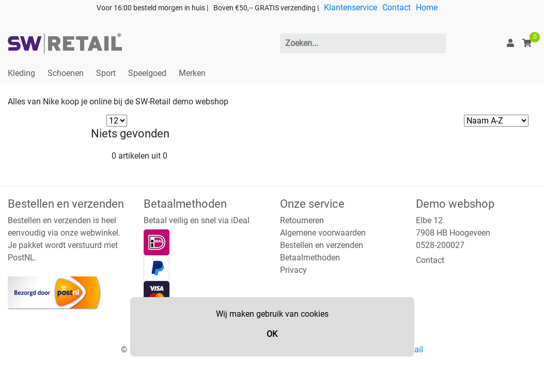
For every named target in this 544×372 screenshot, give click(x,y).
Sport (106, 73)
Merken (192, 73)
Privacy (293, 270)
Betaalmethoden (310, 257)
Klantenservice (350, 7)
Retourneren (302, 220)
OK (272, 334)
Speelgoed (147, 73)
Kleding (21, 73)
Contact (396, 7)
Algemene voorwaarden (323, 233)
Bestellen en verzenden (321, 245)
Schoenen (66, 73)
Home (427, 7)
